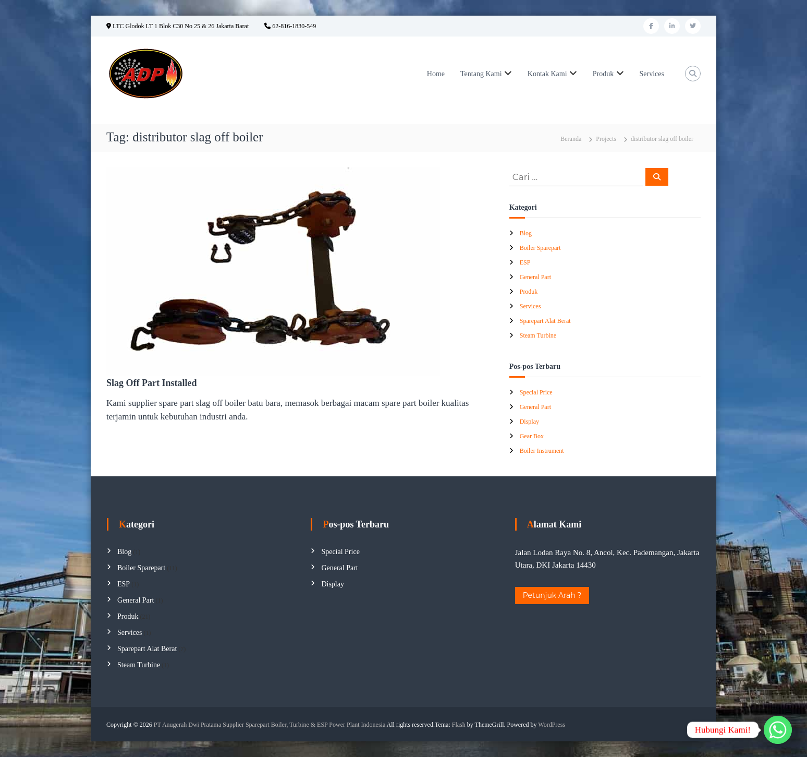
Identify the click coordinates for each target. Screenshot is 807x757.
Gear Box (532, 436)
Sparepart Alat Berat (545, 321)
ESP (525, 262)
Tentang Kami (481, 74)
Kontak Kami (547, 74)
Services (652, 74)
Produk (603, 74)
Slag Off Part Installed (151, 383)
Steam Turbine (538, 335)
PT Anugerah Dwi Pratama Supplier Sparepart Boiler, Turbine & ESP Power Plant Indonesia (269, 724)
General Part (535, 277)
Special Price (536, 392)
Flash (459, 724)
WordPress (551, 724)
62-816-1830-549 (290, 26)
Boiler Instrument (542, 450)
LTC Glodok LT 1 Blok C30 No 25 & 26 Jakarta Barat (177, 26)
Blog (526, 233)
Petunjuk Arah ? (552, 595)
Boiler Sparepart (540, 247)
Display (529, 421)
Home (436, 74)
